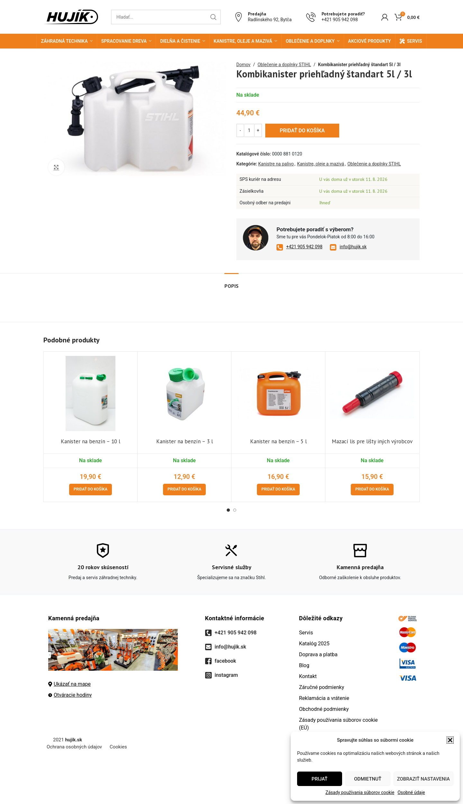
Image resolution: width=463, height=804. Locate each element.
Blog (304, 665)
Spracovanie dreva (124, 41)
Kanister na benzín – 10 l (90, 441)
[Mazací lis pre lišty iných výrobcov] (372, 393)
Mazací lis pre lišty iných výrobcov (372, 441)
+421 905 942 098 (340, 19)
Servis (414, 41)
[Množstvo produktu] (249, 130)
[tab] (231, 283)
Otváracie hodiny (70, 695)
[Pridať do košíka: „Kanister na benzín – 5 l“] (278, 489)
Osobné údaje (411, 792)
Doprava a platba (318, 654)
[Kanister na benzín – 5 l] (278, 393)
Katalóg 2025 (314, 644)
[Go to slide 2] (234, 510)
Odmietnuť (367, 779)
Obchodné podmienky (324, 709)
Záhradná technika (64, 41)
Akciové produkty (369, 41)
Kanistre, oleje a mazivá (243, 41)
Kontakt (308, 676)
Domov (243, 64)
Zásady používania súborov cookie (359, 792)
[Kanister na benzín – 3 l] (184, 393)
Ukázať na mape (69, 684)
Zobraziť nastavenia (423, 779)
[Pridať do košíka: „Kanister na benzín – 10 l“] (90, 489)
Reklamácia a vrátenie (324, 698)
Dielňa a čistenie (180, 41)
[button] (450, 740)
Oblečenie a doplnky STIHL (284, 64)
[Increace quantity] (258, 130)
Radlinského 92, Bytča (270, 19)
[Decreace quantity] (240, 130)
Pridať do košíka (302, 131)
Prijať (320, 779)
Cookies (118, 747)
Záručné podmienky (321, 687)
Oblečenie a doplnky (310, 41)
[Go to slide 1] (228, 510)
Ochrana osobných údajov (74, 747)
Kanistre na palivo (276, 163)
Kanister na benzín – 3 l (184, 441)
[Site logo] (70, 16)
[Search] (166, 17)
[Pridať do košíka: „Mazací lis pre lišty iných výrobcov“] (372, 489)
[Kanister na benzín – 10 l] (90, 393)
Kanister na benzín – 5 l (278, 441)
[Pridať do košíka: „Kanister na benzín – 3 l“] (184, 489)
